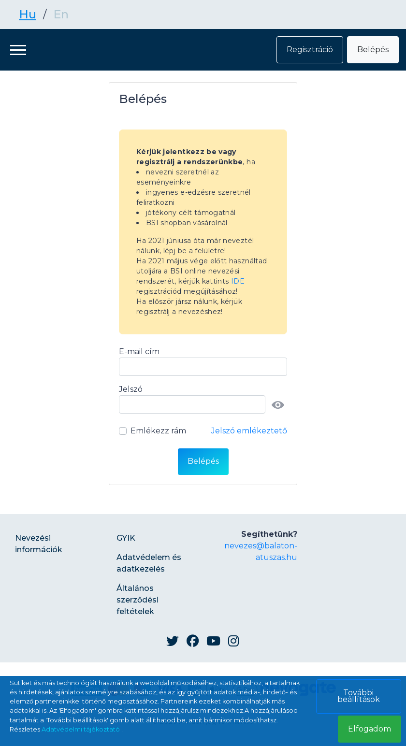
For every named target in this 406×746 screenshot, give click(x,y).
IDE (238, 281)
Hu (27, 14)
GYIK (125, 538)
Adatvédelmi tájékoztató (81, 729)
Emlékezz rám (158, 430)
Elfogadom (369, 728)
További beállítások (358, 696)
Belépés (373, 49)
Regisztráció (310, 49)
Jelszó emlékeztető (249, 430)
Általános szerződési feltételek (137, 600)
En (61, 14)
